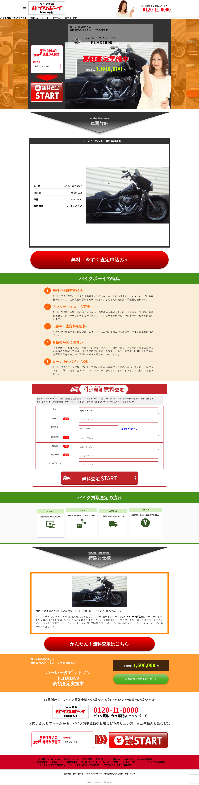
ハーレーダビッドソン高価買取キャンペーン (55, 765)
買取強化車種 (71, 762)
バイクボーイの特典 (110, 762)
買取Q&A (116, 759)
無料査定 (99, 478)
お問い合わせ (78, 774)
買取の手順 (87, 759)
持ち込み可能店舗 (144, 759)
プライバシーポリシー (93, 774)
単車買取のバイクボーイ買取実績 (117, 765)
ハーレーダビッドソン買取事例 (152, 762)
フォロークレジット (89, 762)
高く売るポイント (71, 759)
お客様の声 (128, 759)
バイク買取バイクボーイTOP (48, 759)
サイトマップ (130, 774)
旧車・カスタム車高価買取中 (88, 765)
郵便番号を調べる (129, 429)
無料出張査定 (42, 762)
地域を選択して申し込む (113, 774)
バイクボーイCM (129, 762)
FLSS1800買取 (132, 616)
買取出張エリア (102, 759)
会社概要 (67, 774)
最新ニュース (57, 762)
